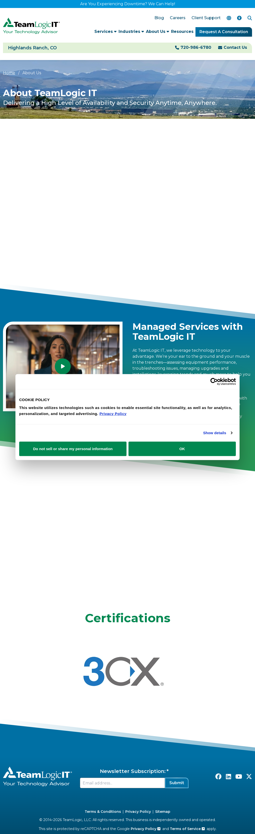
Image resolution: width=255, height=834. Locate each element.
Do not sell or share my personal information (73, 448)
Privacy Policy (138, 811)
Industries (131, 31)
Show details (214, 433)
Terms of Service (187, 829)
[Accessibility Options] (239, 18)
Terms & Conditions (103, 811)
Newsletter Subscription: (133, 771)
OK (182, 448)
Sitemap (162, 811)
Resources (182, 31)
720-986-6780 (196, 47)
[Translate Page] (229, 18)
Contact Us (235, 47)
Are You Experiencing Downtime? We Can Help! (127, 3)
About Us (157, 31)
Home (9, 72)
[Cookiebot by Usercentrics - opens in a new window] (214, 381)
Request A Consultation (223, 31)
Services (105, 31)
